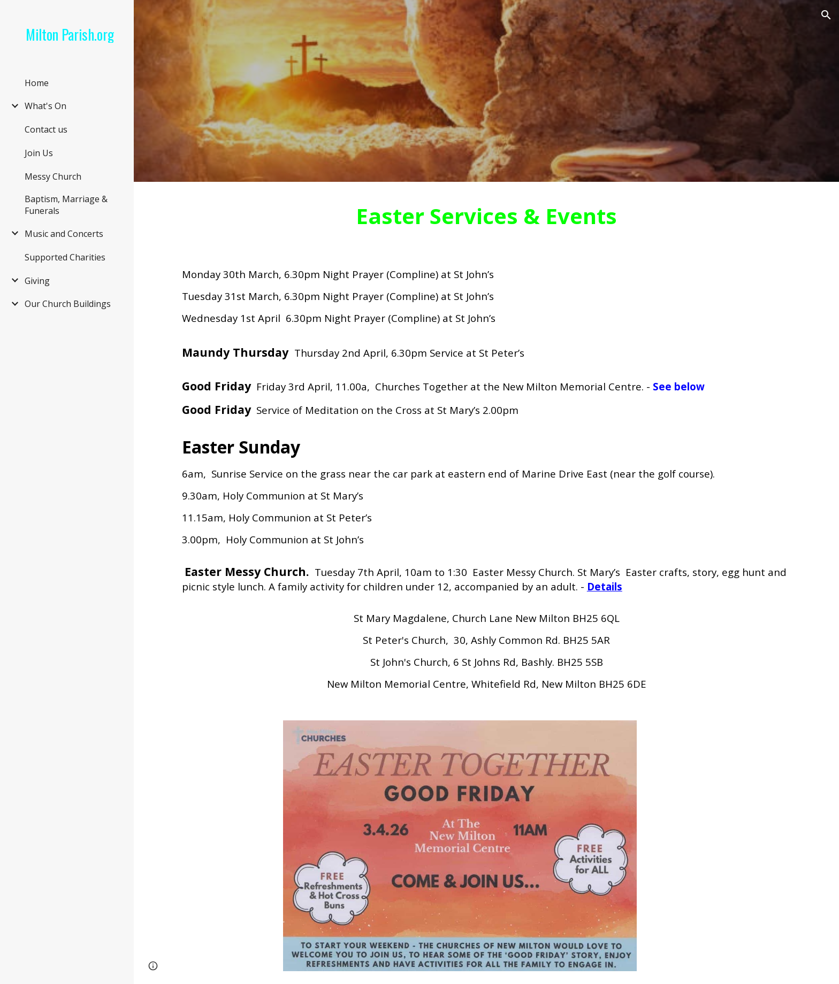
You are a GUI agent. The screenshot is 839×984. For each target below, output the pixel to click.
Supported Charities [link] (65, 257)
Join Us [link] (39, 153)
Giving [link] (37, 281)
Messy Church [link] (53, 176)
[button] (826, 15)
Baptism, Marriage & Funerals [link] (66, 205)
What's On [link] (45, 106)
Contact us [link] (46, 129)
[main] (486, 216)
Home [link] (37, 83)
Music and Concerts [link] (64, 234)
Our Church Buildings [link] (68, 304)
